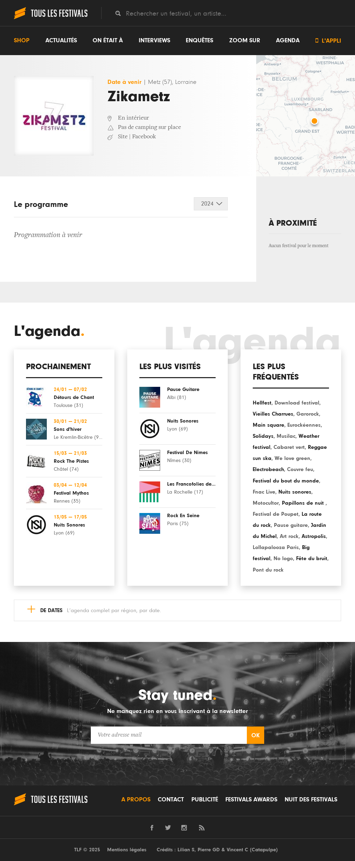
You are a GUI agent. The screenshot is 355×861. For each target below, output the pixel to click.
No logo (283, 558)
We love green (292, 458)
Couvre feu (300, 469)
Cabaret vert (289, 447)
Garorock (307, 414)
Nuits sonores (294, 492)
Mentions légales (126, 849)
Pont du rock (268, 570)
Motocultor (266, 503)
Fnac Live (264, 492)
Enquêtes (199, 40)
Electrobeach (268, 469)
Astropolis (314, 536)
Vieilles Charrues (273, 414)
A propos (135, 800)
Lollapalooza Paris (276, 547)
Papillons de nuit (304, 503)
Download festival (297, 403)
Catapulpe (264, 849)
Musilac (286, 436)
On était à (108, 40)
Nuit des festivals (311, 800)
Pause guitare (291, 525)
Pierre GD (209, 849)
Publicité (204, 800)
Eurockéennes (304, 425)
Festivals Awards (251, 800)
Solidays (263, 436)
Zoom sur (244, 40)
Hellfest (262, 403)
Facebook (144, 137)
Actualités (61, 40)
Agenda (288, 40)
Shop (21, 40)
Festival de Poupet (275, 514)
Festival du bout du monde (286, 481)
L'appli (328, 40)
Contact (171, 800)
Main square (268, 425)
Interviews (154, 40)
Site (123, 137)
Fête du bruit (311, 558)
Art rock (289, 536)
